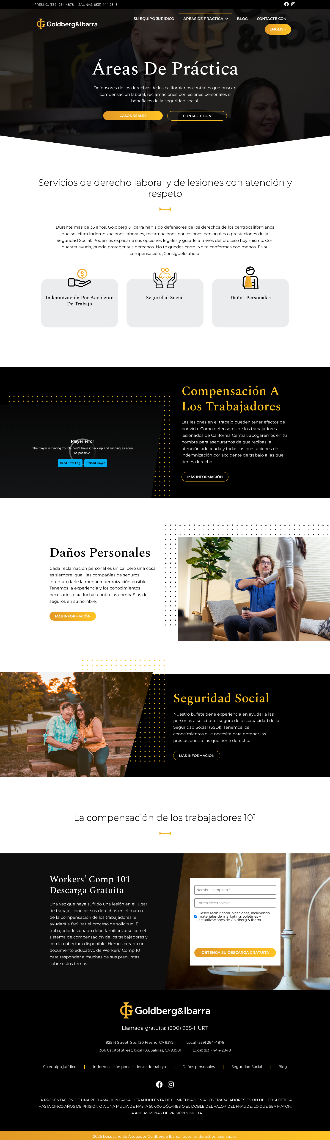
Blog (242, 19)
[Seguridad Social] (165, 277)
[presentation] (229, 934)
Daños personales (250, 298)
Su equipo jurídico (154, 19)
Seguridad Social (165, 298)
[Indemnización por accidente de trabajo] (79, 277)
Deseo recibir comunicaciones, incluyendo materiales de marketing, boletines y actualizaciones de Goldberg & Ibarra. (234, 916)
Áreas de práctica (205, 19)
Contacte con (271, 19)
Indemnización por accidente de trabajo (79, 301)
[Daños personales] (250, 277)
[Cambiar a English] (278, 29)
